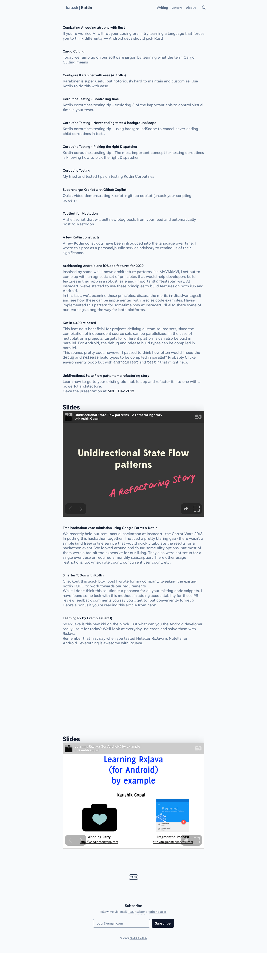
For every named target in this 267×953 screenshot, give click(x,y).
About (191, 7)
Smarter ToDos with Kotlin (83, 575)
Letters (177, 7)
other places (158, 911)
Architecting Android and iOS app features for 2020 (103, 266)
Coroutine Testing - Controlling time (91, 99)
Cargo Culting (73, 51)
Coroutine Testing (76, 170)
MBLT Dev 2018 (121, 391)
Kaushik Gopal (138, 937)
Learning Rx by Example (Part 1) (87, 618)
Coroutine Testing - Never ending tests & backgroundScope (109, 123)
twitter (140, 911)
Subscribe (163, 923)
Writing (162, 7)
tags (133, 877)
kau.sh (72, 7)
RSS (131, 911)
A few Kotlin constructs (81, 237)
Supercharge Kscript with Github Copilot (94, 189)
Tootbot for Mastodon (80, 213)
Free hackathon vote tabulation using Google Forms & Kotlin (110, 528)
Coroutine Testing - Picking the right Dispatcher (100, 146)
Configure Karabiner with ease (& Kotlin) (94, 75)
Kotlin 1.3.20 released (79, 323)
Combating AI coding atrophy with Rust (94, 27)
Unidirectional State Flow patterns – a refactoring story (106, 375)
